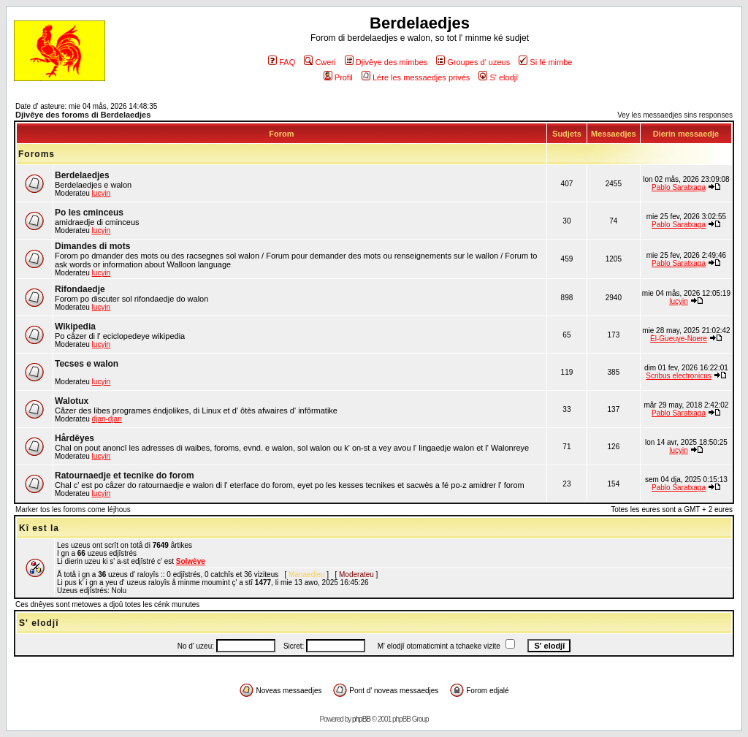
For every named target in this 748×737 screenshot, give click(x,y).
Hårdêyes (74, 438)
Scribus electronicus (678, 376)
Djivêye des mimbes (386, 62)
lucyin (101, 193)
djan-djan (107, 419)
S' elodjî (498, 77)
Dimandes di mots (92, 246)
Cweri (319, 62)
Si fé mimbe (545, 62)
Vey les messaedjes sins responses (675, 115)
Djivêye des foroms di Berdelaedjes (82, 114)
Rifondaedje (80, 289)
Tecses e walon (86, 364)
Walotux (71, 401)
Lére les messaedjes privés (416, 77)
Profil (338, 77)
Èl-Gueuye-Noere (678, 339)
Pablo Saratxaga (679, 187)
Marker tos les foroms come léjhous (73, 509)
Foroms (36, 154)
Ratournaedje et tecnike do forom (124, 475)
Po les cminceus (89, 212)
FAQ (281, 62)
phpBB (361, 719)
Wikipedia (75, 326)
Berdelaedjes (82, 175)
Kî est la (39, 528)
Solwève (190, 561)
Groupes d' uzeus (473, 62)
